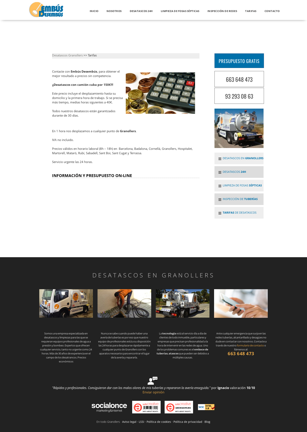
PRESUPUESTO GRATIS (239, 61)
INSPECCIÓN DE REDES (222, 11)
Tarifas (251, 11)
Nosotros (114, 11)
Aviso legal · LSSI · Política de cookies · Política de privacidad (162, 422)
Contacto (272, 11)
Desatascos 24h (141, 11)
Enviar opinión (153, 392)
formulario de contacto (250, 345)
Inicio (94, 11)
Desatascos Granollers (67, 55)
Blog (207, 422)
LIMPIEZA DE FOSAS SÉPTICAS (180, 11)
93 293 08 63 (239, 96)
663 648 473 (239, 79)
